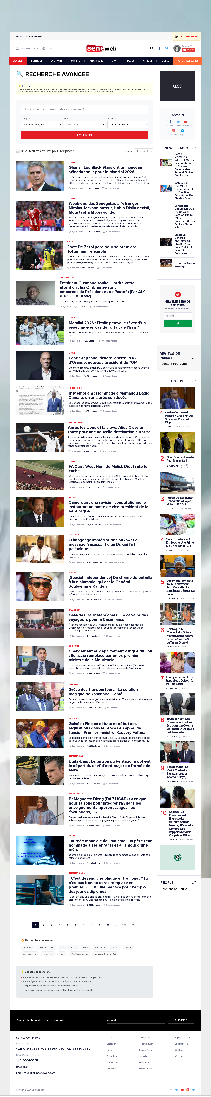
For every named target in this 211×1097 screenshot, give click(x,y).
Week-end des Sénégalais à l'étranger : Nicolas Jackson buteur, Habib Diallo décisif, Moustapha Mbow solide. (109, 208)
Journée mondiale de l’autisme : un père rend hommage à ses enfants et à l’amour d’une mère (111, 845)
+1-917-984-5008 (27, 1060)
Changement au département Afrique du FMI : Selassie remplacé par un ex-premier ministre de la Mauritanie (110, 655)
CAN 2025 (100, 947)
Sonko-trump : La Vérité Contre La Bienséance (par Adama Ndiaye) (177, 772)
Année (110, 119)
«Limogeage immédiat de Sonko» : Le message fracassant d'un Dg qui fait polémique (103, 544)
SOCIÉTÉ (76, 61)
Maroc (128, 947)
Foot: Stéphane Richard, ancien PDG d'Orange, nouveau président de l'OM (103, 360)
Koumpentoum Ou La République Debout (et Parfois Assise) (180, 681)
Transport (75, 610)
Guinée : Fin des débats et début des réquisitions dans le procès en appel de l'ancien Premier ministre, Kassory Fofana (107, 728)
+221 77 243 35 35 (27, 1049)
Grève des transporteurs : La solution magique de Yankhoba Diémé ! (103, 692)
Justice (169, 427)
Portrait (73, 572)
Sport (72, 162)
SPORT (116, 61)
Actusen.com (112, 1063)
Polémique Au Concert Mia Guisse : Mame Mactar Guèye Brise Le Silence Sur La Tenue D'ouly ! (180, 635)
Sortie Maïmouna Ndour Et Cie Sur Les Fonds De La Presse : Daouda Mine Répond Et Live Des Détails (184, 165)
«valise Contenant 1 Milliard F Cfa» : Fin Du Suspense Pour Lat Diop (179, 417)
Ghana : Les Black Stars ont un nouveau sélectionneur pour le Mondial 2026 (105, 169)
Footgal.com (112, 1056)
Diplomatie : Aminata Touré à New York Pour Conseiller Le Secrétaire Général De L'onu (180, 587)
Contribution (67, 278)
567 (132, 925)
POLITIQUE (37, 61)
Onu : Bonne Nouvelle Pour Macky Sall (180, 459)
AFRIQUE (148, 61)
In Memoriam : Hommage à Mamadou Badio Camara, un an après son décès (109, 395)
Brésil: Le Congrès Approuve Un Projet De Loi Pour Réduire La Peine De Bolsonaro (184, 244)
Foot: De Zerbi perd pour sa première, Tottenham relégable (102, 249)
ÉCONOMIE (58, 61)
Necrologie (75, 388)
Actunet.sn (111, 1069)
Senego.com (144, 1038)
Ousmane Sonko (46, 947)
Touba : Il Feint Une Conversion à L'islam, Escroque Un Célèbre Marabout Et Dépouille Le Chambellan (180, 725)
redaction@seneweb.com (39, 1073)
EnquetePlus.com (182, 1038)
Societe (170, 550)
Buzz (169, 647)
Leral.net (110, 1038)
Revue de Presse (68, 947)
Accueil (19, 36)
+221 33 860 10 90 (52, 1049)
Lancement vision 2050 (105, 954)
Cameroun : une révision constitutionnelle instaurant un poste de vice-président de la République (108, 507)
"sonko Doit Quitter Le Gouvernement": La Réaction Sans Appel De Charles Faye (184, 191)
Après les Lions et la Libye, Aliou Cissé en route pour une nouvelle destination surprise (109, 429)
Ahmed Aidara (29, 954)
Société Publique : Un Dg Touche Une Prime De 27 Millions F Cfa (180, 543)
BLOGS (131, 61)
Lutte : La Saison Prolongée (184, 265)
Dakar (86, 947)
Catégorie (25, 119)
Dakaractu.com (145, 1069)
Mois (66, 119)
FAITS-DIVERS (97, 61)
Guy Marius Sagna (79, 954)
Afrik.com (179, 1056)
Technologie (76, 794)
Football (115, 947)
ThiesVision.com (146, 1044)
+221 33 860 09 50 (78, 1049)
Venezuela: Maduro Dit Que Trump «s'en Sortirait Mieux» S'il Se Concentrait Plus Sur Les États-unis (184, 216)
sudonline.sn (144, 1056)
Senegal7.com (145, 1050)
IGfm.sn (110, 1050)
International (76, 422)
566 (124, 925)
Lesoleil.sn (111, 1044)
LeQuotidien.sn (146, 1063)
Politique (74, 535)
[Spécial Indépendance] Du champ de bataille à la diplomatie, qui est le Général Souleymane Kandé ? (110, 582)
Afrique (73, 497)
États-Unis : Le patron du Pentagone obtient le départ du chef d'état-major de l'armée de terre (110, 765)
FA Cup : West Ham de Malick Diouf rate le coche (108, 468)
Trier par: (129, 151)
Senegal (27, 947)
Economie (74, 646)
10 (108, 925)
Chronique (75, 684)
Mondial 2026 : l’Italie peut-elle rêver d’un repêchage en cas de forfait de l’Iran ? (107, 325)
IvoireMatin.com (181, 1044)
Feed (62, 954)
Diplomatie (172, 466)
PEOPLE (166, 61)
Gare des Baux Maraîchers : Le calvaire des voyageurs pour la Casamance (108, 617)
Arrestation (48, 954)
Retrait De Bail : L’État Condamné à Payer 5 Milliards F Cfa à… (179, 501)
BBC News (179, 1050)
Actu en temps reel (34, 36)
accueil (19, 61)
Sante (72, 835)
